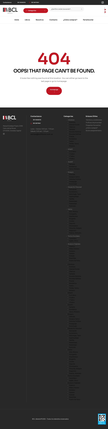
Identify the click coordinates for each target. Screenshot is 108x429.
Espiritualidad (74, 196)
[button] (7, 2)
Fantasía (72, 129)
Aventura (72, 122)
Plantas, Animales (75, 233)
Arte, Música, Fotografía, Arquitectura (73, 214)
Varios (70, 209)
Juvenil (70, 162)
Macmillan (72, 258)
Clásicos (72, 127)
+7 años (71, 156)
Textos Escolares (74, 236)
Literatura (71, 120)
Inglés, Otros (73, 241)
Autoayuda (72, 189)
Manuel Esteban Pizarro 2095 (13, 126)
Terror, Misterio (74, 169)
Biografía (72, 219)
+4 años (72, 154)
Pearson (72, 246)
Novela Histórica (75, 132)
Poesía (71, 136)
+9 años (72, 159)
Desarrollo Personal (75, 187)
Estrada (71, 256)
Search (81, 9)
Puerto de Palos (74, 261)
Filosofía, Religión (75, 228)
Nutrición (72, 206)
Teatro (71, 141)
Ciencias (72, 174)
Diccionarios (73, 226)
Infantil (70, 149)
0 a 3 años (72, 151)
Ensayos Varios (74, 177)
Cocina (71, 221)
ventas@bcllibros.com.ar (41, 134)
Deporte (72, 223)
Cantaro (72, 253)
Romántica (73, 139)
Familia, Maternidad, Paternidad (73, 201)
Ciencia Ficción (74, 125)
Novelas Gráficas (75, 134)
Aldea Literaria (74, 249)
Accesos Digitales (74, 244)
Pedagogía (73, 182)
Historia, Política (75, 179)
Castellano (73, 238)
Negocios (72, 230)
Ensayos (70, 172)
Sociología (73, 184)
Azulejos (72, 251)
